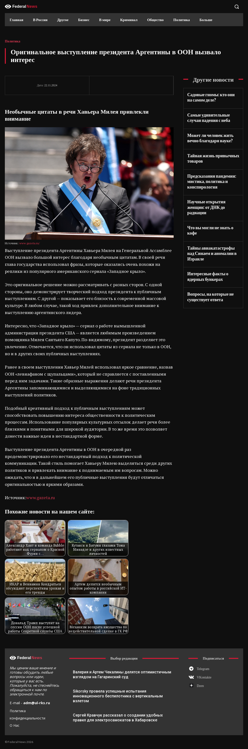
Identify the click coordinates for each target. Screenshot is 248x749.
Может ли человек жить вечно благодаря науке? (208, 135)
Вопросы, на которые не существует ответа (208, 273)
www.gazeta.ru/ (29, 243)
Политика (12, 41)
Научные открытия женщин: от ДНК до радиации (212, 197)
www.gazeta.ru (40, 497)
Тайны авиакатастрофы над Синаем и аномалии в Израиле (211, 233)
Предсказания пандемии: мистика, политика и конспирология (209, 175)
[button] (236, 6)
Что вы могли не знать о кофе (212, 214)
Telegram (201, 668)
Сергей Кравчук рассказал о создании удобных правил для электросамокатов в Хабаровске (123, 712)
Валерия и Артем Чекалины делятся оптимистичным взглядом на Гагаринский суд (121, 674)
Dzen (199, 684)
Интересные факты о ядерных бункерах (205, 254)
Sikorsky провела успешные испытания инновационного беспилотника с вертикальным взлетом (123, 693)
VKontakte (202, 676)
